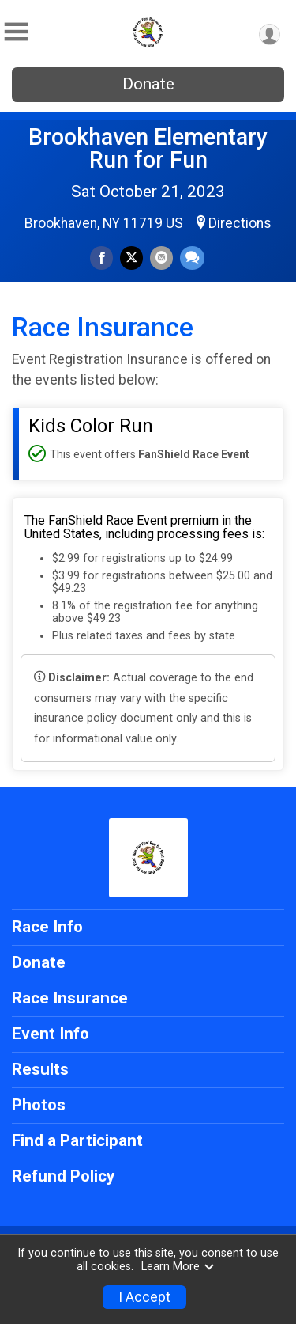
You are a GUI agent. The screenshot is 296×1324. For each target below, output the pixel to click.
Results (40, 1069)
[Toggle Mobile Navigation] (16, 32)
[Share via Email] (161, 257)
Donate (148, 83)
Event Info (50, 1033)
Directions (240, 223)
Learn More (178, 1266)
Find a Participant (77, 1140)
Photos (39, 1104)
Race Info (47, 926)
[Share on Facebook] (101, 257)
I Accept (144, 1297)
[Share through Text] (192, 257)
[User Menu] (269, 34)
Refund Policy (63, 1176)
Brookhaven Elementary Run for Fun (148, 148)
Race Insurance (70, 997)
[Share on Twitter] (131, 257)
